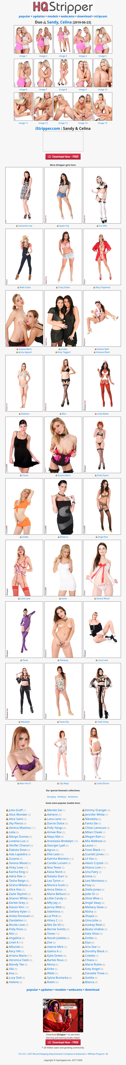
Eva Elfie (103, 225)
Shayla (89, 916)
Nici (11, 933)
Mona (51, 964)
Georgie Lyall (56, 845)
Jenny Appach (25, 352)
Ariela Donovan (19, 916)
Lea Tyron (54, 881)
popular (24, 16)
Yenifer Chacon (19, 845)
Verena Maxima (19, 828)
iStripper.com (47, 128)
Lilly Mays (64, 783)
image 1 (23, 54)
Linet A (13, 942)
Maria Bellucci (56, 894)
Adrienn (52, 814)
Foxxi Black (92, 850)
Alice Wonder (18, 814)
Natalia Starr (55, 876)
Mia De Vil (54, 925)
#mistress (73, 796)
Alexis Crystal (94, 863)
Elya (88, 942)
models (52, 16)
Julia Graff (15, 810)
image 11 (23, 121)
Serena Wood (103, 598)
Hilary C (52, 920)
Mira (64, 413)
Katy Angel (92, 969)
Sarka (64, 598)
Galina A (52, 951)
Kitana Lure (93, 867)
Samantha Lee (25, 225)
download (84, 16)
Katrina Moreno (58, 858)
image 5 (102, 54)
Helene (14, 982)
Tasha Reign (17, 881)
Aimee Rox (54, 832)
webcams (68, 16)
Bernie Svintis (56, 929)
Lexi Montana (94, 881)
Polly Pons (16, 929)
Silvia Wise (92, 898)
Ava (11, 973)
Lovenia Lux (17, 841)
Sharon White (18, 898)
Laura (89, 845)
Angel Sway (93, 903)
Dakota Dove (18, 850)
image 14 (82, 121)
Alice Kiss (15, 889)
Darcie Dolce (55, 823)
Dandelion (16, 920)
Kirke (50, 969)
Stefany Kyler (18, 911)
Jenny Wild (54, 907)
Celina (66, 22)
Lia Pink (52, 916)
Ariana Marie (18, 955)
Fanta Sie (91, 823)
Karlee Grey (17, 903)
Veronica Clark (19, 960)
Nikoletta (25, 721)
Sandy (52, 22)
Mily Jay (52, 903)
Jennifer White (95, 814)
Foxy (88, 885)
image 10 (102, 88)
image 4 (82, 54)
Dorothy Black (94, 951)
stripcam (100, 16)
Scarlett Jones (94, 854)
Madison (25, 413)
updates (39, 16)
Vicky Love (16, 867)
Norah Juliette (56, 938)
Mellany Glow (94, 907)
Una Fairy (91, 872)
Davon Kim (16, 907)
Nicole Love (17, 925)
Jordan (64, 349)
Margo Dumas (19, 836)
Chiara (25, 475)
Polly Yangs (55, 828)
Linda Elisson (103, 783)
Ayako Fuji (64, 225)
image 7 (43, 88)
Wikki (50, 973)
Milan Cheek (93, 832)
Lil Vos (89, 858)
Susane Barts (25, 349)
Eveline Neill (103, 349)
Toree (25, 660)
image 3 (63, 54)
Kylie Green (55, 955)
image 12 (43, 121)
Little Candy (55, 898)
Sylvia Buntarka (57, 977)
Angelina (15, 938)
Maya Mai (53, 836)
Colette (90, 955)
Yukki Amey (103, 721)
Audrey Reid (93, 925)
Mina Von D (25, 783)
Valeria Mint (55, 947)
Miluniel (14, 947)
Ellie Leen (53, 854)
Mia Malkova (93, 841)
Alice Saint (16, 819)
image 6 (23, 88)
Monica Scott (56, 885)
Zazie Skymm (18, 894)
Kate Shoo (92, 933)
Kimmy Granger (96, 810)
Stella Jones (93, 889)
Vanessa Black (103, 352)
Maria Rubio (93, 964)
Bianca (89, 982)
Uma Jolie (91, 920)
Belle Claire (25, 287)
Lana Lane (25, 598)
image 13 (63, 121)
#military (62, 796)
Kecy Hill (15, 951)
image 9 (82, 88)
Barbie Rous (55, 960)
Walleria (64, 536)
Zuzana (14, 858)
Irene (88, 876)
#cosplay (51, 796)
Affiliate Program (96, 1053)
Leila (12, 832)
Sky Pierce (16, 823)
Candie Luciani (57, 863)
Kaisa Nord (54, 872)
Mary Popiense (103, 287)
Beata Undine (94, 929)
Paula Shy (64, 721)
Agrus (51, 850)
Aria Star (91, 947)
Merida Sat (54, 810)
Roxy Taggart (64, 352)
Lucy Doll (15, 977)
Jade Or (90, 894)
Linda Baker (103, 413)
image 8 (63, 88)
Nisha (89, 911)
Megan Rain (93, 836)
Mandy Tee (16, 964)
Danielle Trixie (94, 973)
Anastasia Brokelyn (60, 841)
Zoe (49, 942)
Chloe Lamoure (95, 828)
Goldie (25, 536)
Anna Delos (55, 889)
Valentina (53, 911)
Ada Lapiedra (18, 854)
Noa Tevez (54, 867)
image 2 (43, 54)
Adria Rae (15, 876)
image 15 (102, 121)
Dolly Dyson (103, 475)
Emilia (89, 938)
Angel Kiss (103, 536)
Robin (51, 982)
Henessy (64, 660)
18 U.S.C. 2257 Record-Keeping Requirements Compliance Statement (52, 1053)
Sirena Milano (18, 885)
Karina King (17, 872)
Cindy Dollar (64, 287)
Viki (11, 969)
